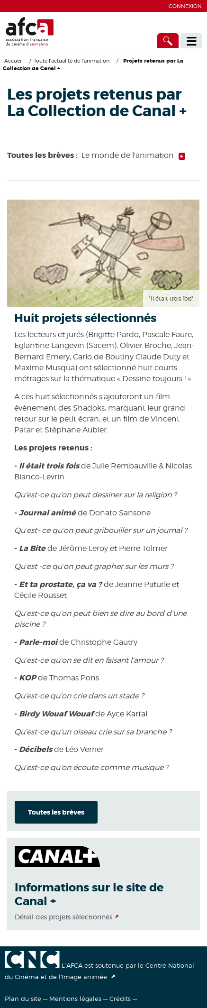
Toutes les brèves (56, 812)
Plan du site (23, 998)
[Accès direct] (168, 40)
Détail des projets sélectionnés (63, 917)
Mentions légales (75, 998)
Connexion (185, 6)
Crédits (120, 998)
